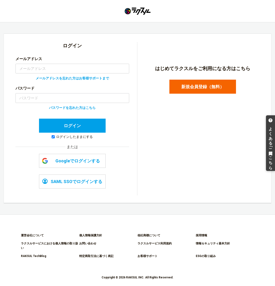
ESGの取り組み (206, 256)
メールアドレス (28, 59)
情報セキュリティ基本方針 (213, 243)
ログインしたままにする (72, 137)
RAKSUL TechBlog (33, 256)
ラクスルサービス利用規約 (155, 243)
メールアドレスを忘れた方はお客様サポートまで (72, 78)
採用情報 (201, 235)
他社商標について (149, 235)
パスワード (24, 88)
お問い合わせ (87, 243)
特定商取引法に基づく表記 (96, 256)
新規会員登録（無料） (202, 86)
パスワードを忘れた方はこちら (72, 108)
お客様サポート (147, 256)
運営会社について (32, 235)
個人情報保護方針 (90, 235)
